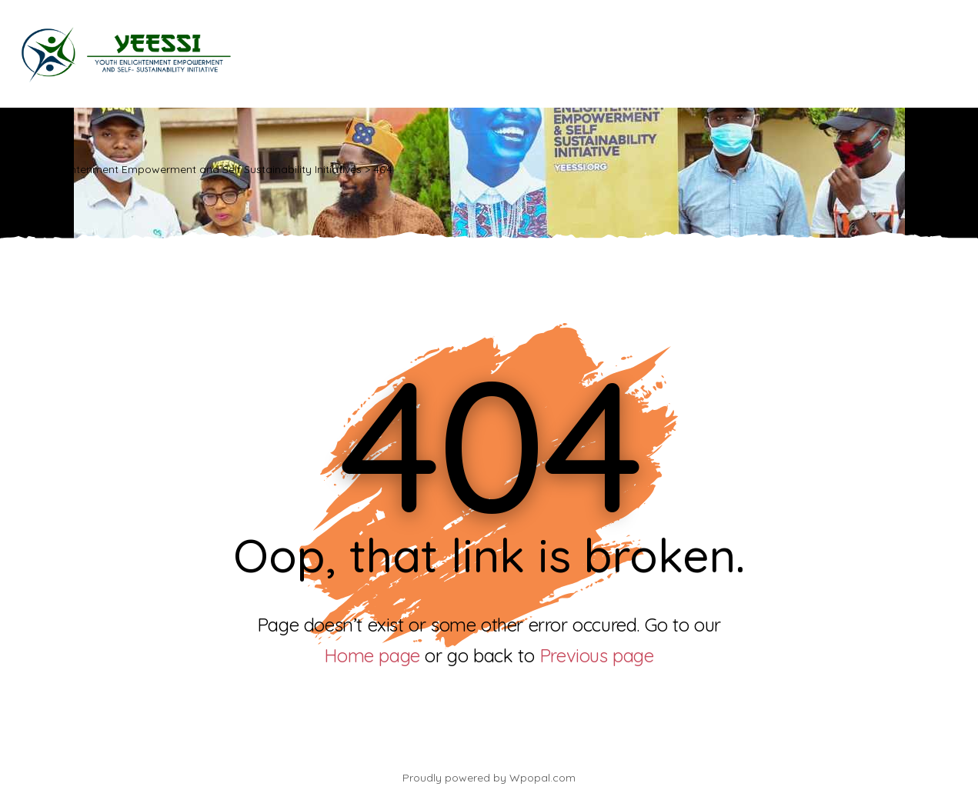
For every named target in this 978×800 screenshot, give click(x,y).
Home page (371, 655)
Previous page (596, 655)
